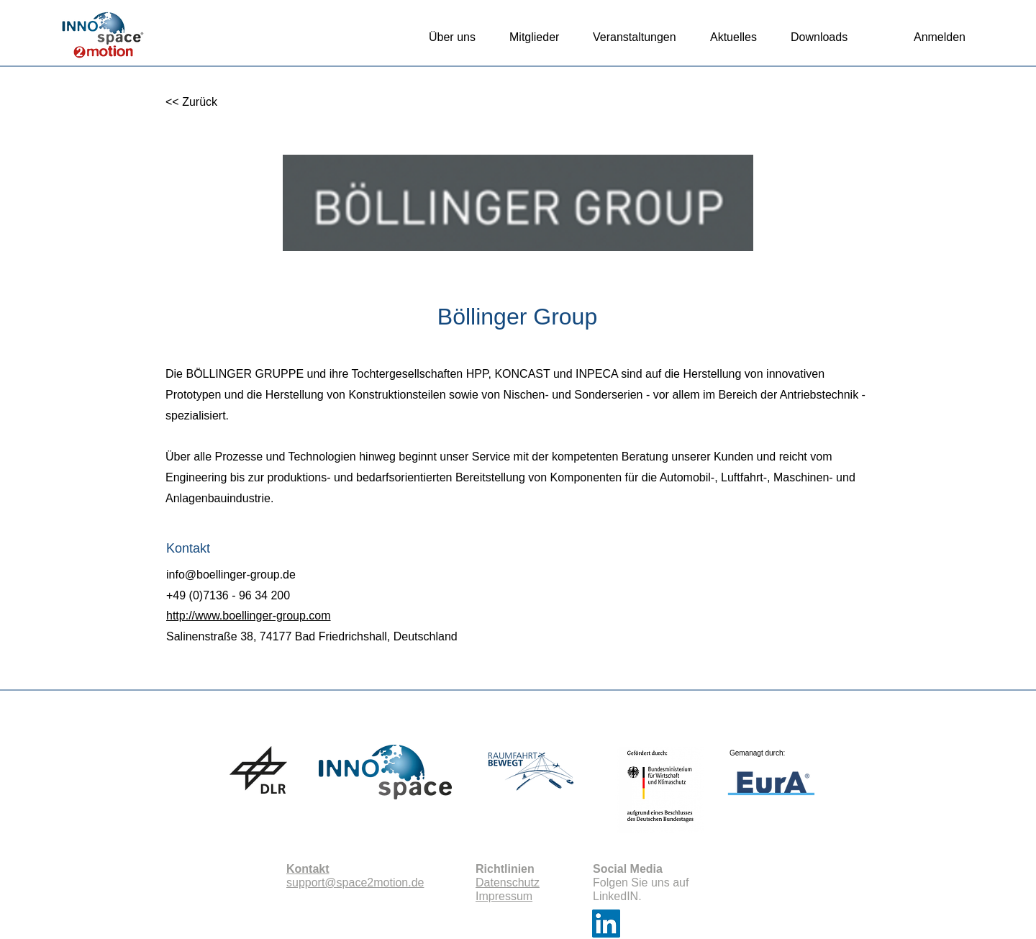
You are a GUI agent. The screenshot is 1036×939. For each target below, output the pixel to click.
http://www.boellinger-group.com (248, 615)
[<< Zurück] (212, 102)
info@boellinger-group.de (231, 574)
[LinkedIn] (606, 923)
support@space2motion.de (355, 882)
